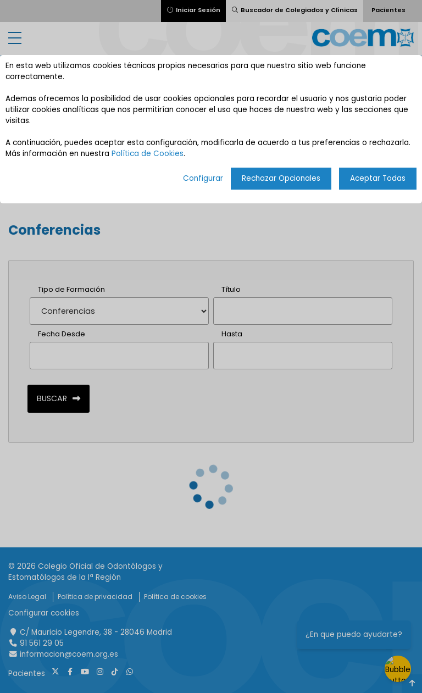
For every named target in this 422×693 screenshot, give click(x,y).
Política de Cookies (148, 153)
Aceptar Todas (378, 178)
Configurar (203, 178)
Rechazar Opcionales (281, 178)
